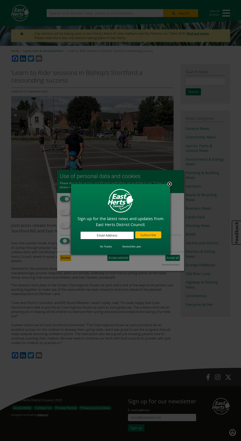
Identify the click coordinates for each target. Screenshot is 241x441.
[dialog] (120, 219)
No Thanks (106, 246)
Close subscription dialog (170, 184)
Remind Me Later (131, 246)
